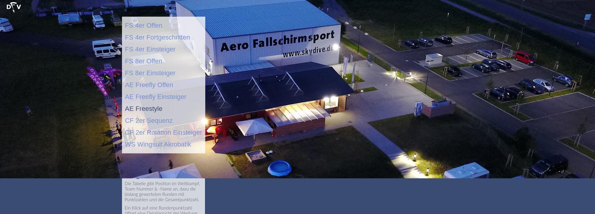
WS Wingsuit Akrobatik (158, 144)
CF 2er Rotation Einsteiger (163, 132)
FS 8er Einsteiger (150, 73)
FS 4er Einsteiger (150, 49)
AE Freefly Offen (149, 85)
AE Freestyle (143, 108)
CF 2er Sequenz (149, 120)
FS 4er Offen (143, 25)
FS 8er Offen (143, 61)
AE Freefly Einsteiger (156, 96)
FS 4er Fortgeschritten (157, 37)
